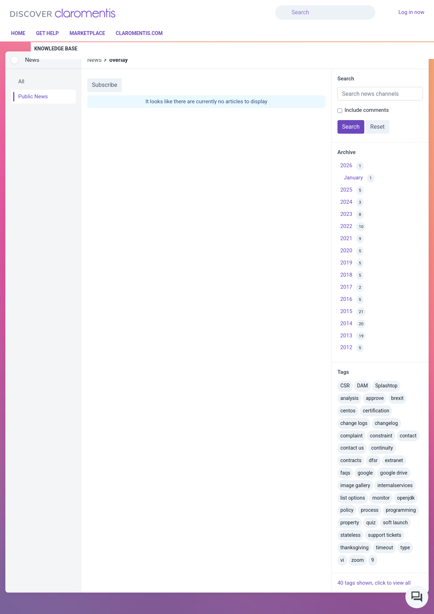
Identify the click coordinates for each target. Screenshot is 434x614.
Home (18, 33)
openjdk (406, 498)
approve (375, 398)
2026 (352, 166)
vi (342, 560)
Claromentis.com (139, 33)
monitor (381, 498)
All (21, 81)
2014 (353, 324)
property (349, 522)
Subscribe (104, 84)
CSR (345, 385)
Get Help (47, 33)
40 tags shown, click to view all (374, 583)
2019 (352, 263)
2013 (353, 336)
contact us (352, 448)
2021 (352, 238)
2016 (352, 299)
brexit (397, 398)
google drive (393, 473)
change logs (354, 423)
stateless (350, 535)
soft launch (395, 522)
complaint (351, 436)
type (405, 547)
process (370, 510)
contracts (350, 460)
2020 (352, 251)
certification (376, 411)
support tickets (384, 535)
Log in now (411, 12)
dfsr (373, 460)
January (359, 178)
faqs (345, 473)
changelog (386, 423)
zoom (357, 560)
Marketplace (87, 33)
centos (347, 411)
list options (352, 498)
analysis (349, 398)
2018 (352, 275)
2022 (353, 226)
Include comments (367, 110)
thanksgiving (354, 547)
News (32, 59)
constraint (381, 436)
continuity (382, 448)
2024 (352, 202)
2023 (352, 214)
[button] (389, 8)
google (365, 473)
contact (408, 436)
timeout (384, 547)
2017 (352, 287)
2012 (352, 348)
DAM (362, 385)
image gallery (355, 485)
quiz (371, 522)
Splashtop (386, 385)
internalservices (395, 485)
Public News (33, 96)
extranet (394, 460)
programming (401, 510)
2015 (353, 311)
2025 (352, 190)
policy (347, 510)
